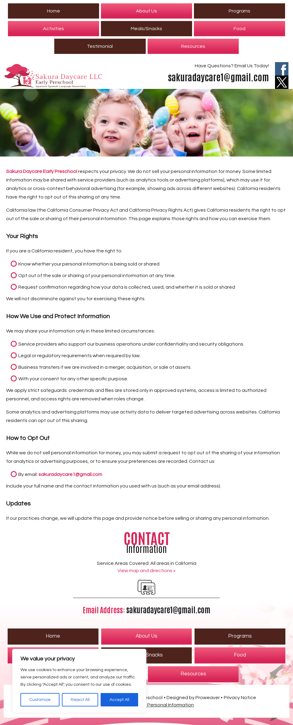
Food (239, 28)
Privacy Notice (240, 697)
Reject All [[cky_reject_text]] (80, 700)
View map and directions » (146, 570)
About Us (146, 11)
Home (53, 11)
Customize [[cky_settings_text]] (40, 700)
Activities (53, 28)
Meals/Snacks (146, 28)
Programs (239, 11)
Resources (193, 46)
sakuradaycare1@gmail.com (218, 77)
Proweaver (207, 697)
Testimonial (100, 46)
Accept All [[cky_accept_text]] (119, 700)
